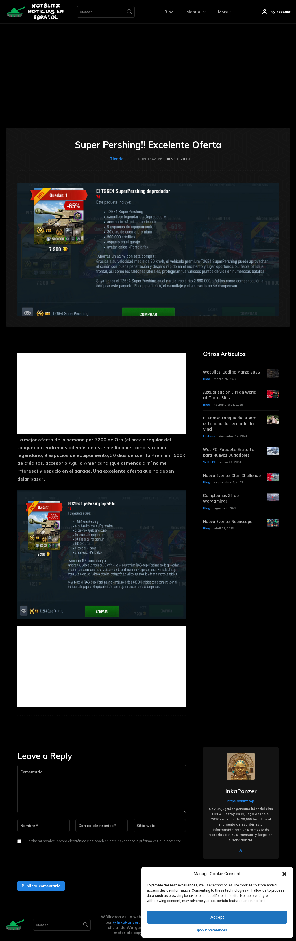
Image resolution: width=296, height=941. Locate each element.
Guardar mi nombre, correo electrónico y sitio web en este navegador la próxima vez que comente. (103, 841)
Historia (209, 436)
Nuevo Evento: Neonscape (227, 521)
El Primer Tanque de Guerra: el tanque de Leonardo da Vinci (230, 423)
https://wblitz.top (240, 801)
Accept (217, 917)
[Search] (129, 12)
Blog (206, 379)
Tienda (117, 158)
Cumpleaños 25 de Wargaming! (221, 498)
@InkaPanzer (126, 922)
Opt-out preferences (211, 930)
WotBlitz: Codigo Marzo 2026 (231, 372)
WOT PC (209, 462)
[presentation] (58, 864)
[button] (284, 874)
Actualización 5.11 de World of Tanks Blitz (229, 395)
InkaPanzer (241, 791)
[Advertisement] (148, 67)
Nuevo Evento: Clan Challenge (232, 475)
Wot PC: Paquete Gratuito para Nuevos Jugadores (228, 452)
